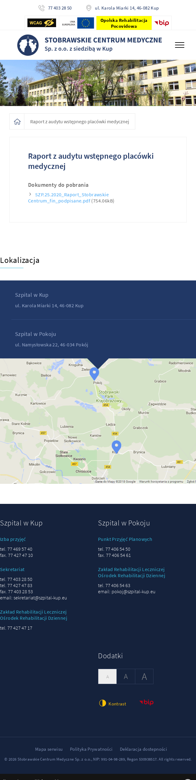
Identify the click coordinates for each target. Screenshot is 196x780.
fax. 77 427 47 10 (16, 555)
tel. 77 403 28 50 (16, 579)
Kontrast (112, 703)
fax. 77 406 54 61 (114, 555)
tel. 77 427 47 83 (16, 585)
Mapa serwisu (49, 749)
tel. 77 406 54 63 (114, 585)
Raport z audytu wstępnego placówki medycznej (79, 121)
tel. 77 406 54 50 (114, 549)
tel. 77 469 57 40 (16, 549)
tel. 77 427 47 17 (16, 628)
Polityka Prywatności (91, 749)
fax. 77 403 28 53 (16, 591)
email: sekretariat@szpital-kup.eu (33, 597)
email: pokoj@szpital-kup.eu (126, 591)
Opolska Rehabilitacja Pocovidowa (124, 23)
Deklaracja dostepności (143, 749)
